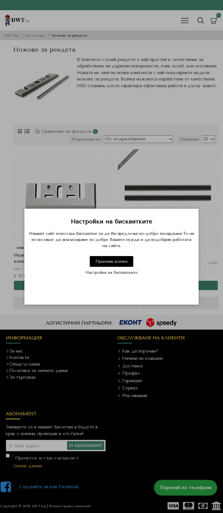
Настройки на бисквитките (111, 272)
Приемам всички (111, 261)
